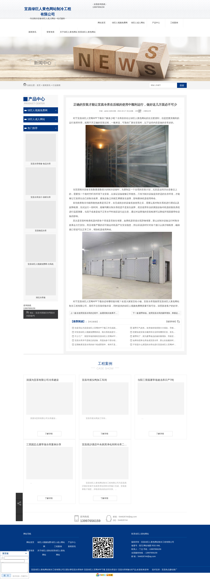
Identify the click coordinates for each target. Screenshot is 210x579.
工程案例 (174, 23)
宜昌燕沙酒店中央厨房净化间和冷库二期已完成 (105, 444)
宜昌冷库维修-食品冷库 (41, 164)
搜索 (182, 85)
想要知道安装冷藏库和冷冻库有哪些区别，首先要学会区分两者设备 (155, 332)
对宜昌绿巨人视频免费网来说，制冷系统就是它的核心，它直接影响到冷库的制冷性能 (97, 332)
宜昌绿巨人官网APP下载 (94, 569)
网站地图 (147, 545)
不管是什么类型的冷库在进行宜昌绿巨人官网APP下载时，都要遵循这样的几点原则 (155, 344)
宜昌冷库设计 (112, 569)
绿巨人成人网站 (138, 23)
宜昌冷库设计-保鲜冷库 (41, 197)
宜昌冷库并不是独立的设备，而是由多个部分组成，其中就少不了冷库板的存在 (97, 340)
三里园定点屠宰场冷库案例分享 (43, 444)
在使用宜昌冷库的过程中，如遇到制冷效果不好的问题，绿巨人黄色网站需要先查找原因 (114, 313)
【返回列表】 (171, 321)
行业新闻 (56, 85)
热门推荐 (33, 128)
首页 (39, 85)
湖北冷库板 (41, 297)
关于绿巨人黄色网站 (68, 32)
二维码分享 (147, 111)
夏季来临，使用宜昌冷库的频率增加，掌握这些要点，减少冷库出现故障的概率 (173, 313)
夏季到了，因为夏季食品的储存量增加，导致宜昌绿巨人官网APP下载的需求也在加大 (155, 336)
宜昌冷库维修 (124, 569)
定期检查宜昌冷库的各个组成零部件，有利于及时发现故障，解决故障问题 (97, 344)
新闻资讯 (32, 32)
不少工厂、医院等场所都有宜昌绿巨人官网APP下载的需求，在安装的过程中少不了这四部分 (97, 336)
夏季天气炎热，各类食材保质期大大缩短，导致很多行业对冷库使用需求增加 (155, 328)
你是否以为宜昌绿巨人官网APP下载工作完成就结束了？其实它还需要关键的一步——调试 (97, 328)
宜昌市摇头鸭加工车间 (94, 380)
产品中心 (156, 23)
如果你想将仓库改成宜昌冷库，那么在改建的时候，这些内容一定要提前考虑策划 (155, 340)
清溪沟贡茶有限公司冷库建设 (42, 380)
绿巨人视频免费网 (119, 23)
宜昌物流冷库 (41, 230)
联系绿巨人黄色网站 (87, 32)
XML (158, 545)
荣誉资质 (50, 32)
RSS (154, 545)
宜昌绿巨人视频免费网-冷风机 (41, 264)
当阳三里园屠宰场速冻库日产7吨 (156, 380)
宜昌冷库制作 (77, 569)
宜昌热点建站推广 (169, 569)
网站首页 (101, 23)
